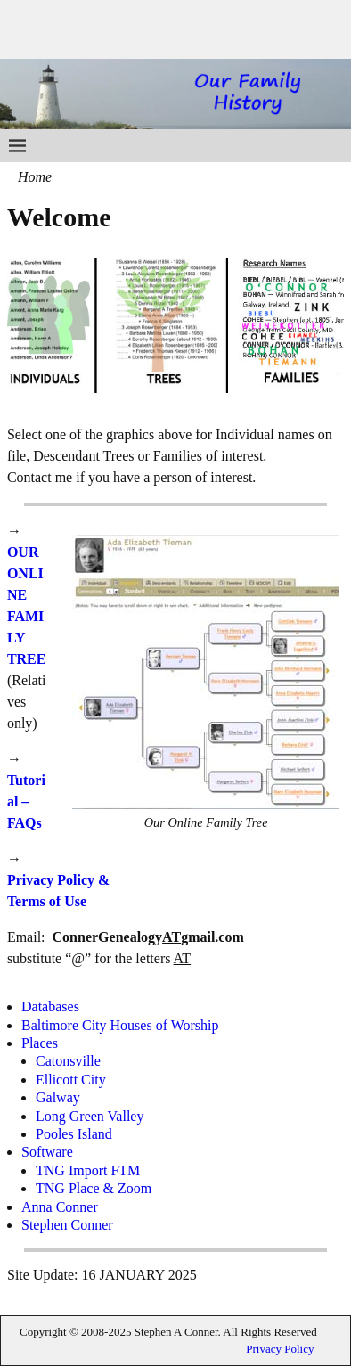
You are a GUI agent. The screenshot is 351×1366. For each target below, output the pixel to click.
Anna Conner (59, 1207)
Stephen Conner (67, 1224)
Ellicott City (71, 1079)
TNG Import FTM (88, 1170)
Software (47, 1151)
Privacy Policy (280, 1348)
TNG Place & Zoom (93, 1188)
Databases (50, 1006)
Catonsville (68, 1060)
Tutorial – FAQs (26, 801)
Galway (58, 1097)
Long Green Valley (89, 1116)
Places (39, 1043)
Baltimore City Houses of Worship (120, 1025)
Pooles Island (74, 1133)
